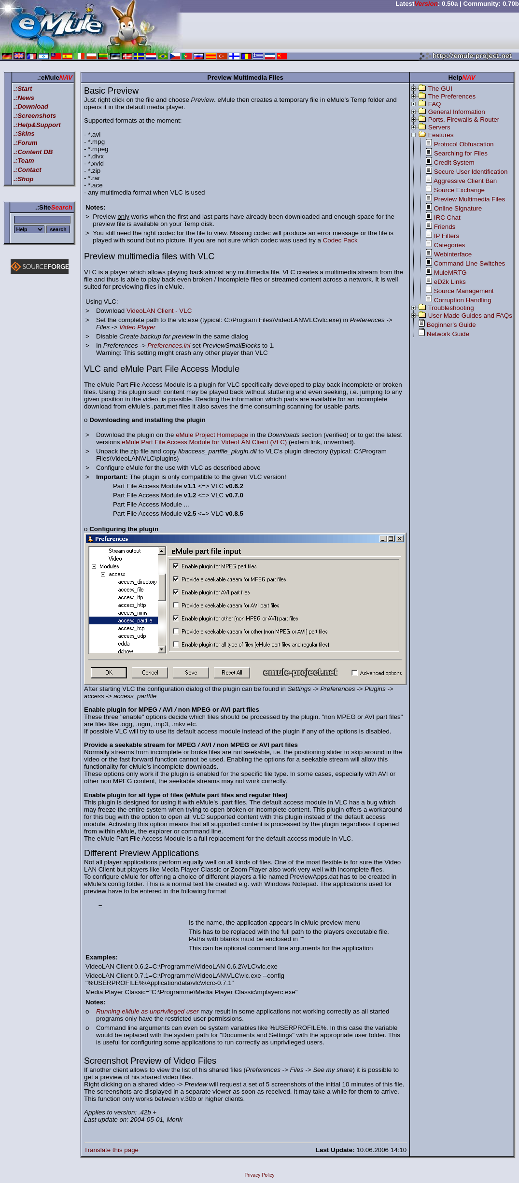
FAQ (434, 104)
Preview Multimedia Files (469, 199)
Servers (439, 127)
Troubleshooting (451, 307)
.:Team (24, 160)
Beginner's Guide (451, 324)
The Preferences (452, 96)
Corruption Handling (462, 300)
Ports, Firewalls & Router (463, 119)
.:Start (23, 88)
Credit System (454, 162)
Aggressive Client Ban (465, 180)
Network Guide (448, 334)
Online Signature (458, 208)
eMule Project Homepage (212, 434)
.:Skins (24, 133)
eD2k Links (450, 281)
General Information (456, 111)
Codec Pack (340, 240)
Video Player (137, 327)
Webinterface (453, 254)
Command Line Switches (469, 263)
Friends (444, 226)
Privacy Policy (259, 1175)
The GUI (440, 88)
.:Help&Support (37, 124)
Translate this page (111, 1150)
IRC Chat (447, 217)
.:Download (31, 106)
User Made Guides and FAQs (470, 315)
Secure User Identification (471, 171)
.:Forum (26, 142)
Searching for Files (461, 153)
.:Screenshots (35, 115)
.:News (24, 97)
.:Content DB (33, 151)
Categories (449, 245)
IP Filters (446, 235)
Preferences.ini (168, 345)
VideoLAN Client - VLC (159, 310)
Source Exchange (459, 190)
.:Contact (28, 169)
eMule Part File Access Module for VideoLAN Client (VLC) (204, 442)
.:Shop (23, 179)
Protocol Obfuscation (464, 144)
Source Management (464, 291)
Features (441, 135)
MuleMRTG (450, 272)
